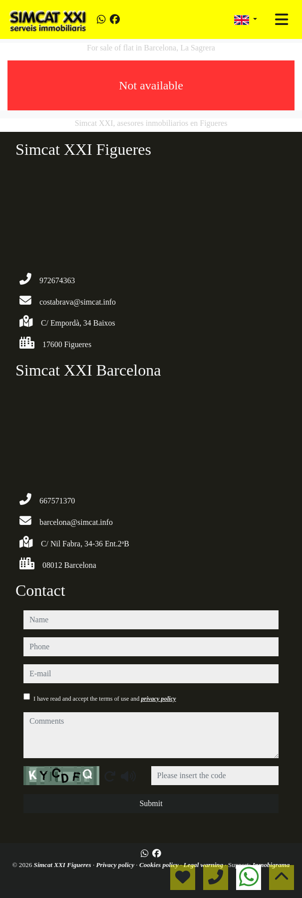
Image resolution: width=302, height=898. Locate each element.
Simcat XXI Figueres (63, 865)
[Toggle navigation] (281, 19)
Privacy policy (116, 865)
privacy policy (158, 698)
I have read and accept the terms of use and (104, 698)
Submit (150, 803)
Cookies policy (159, 865)
